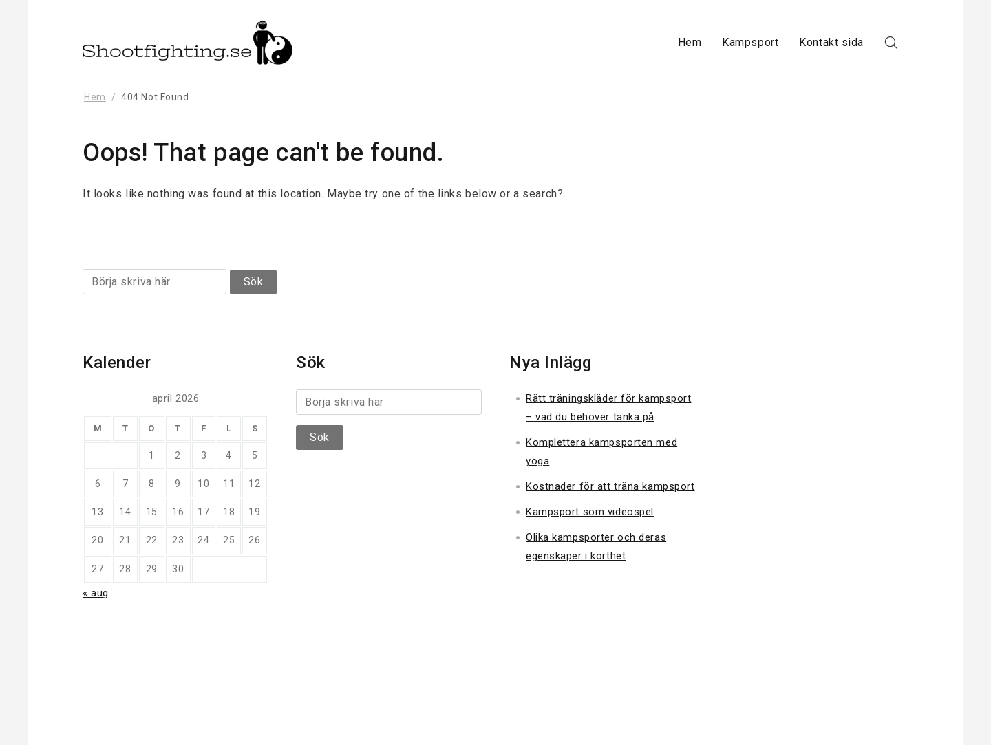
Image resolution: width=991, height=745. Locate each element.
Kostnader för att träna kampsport (610, 486)
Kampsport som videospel (590, 512)
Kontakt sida (831, 42)
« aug (96, 593)
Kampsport (750, 42)
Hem (690, 42)
